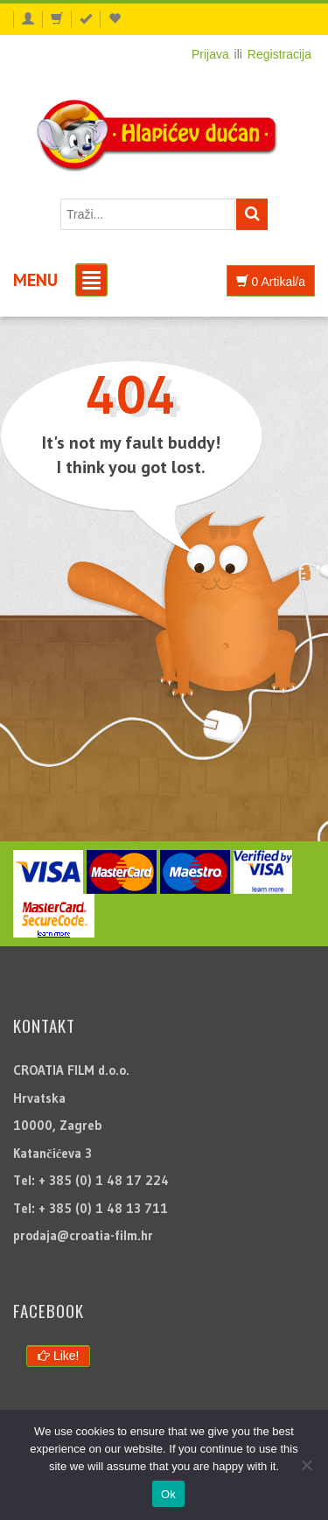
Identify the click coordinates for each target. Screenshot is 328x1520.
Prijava (210, 54)
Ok (168, 1494)
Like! (58, 1356)
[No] (306, 1465)
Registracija (279, 54)
